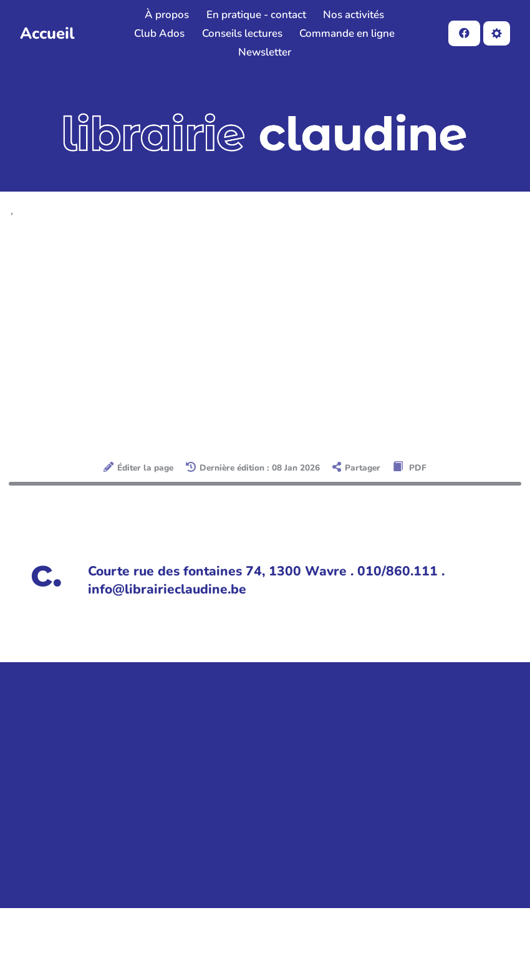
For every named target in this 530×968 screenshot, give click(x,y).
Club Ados (159, 33)
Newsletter (264, 52)
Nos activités (353, 14)
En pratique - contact (256, 14)
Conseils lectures (242, 33)
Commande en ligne (347, 33)
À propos (167, 14)
